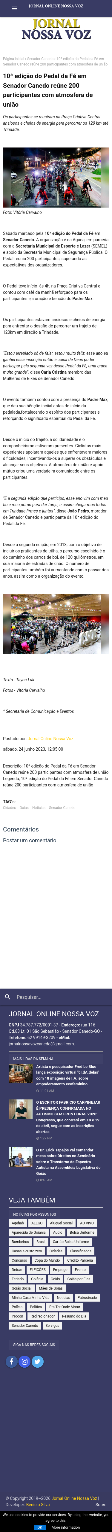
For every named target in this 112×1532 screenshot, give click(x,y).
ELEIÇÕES (37, 1270)
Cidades (9, 808)
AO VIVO (87, 1223)
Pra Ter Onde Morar (64, 1307)
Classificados (80, 1251)
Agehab (18, 1223)
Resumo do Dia (74, 1316)
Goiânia (37, 1279)
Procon (17, 1316)
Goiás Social (21, 1288)
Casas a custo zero (27, 1251)
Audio (57, 1232)
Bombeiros (20, 1242)
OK (39, 1527)
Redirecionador (42, 1316)
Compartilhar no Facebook (12, 1362)
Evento (80, 1270)
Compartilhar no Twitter (38, 1362)
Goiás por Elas (78, 1279)
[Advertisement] (56, 1436)
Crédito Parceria (80, 1260)
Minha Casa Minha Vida (30, 1298)
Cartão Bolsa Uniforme (71, 1242)
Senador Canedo (40, 59)
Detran (17, 1270)
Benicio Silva (38, 1504)
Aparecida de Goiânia (29, 1232)
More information (66, 1527)
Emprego (60, 1270)
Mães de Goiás (51, 1288)
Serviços (52, 1326)
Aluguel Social (61, 1223)
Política (36, 1307)
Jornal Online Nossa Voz (50, 738)
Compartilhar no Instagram (24, 1362)
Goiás (24, 808)
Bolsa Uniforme (82, 1232)
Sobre (101, 1504)
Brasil (40, 1242)
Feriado (18, 1279)
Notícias (38, 808)
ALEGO (37, 1223)
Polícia (17, 1307)
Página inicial (13, 59)
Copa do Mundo (47, 1260)
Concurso (19, 1260)
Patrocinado (87, 1298)
